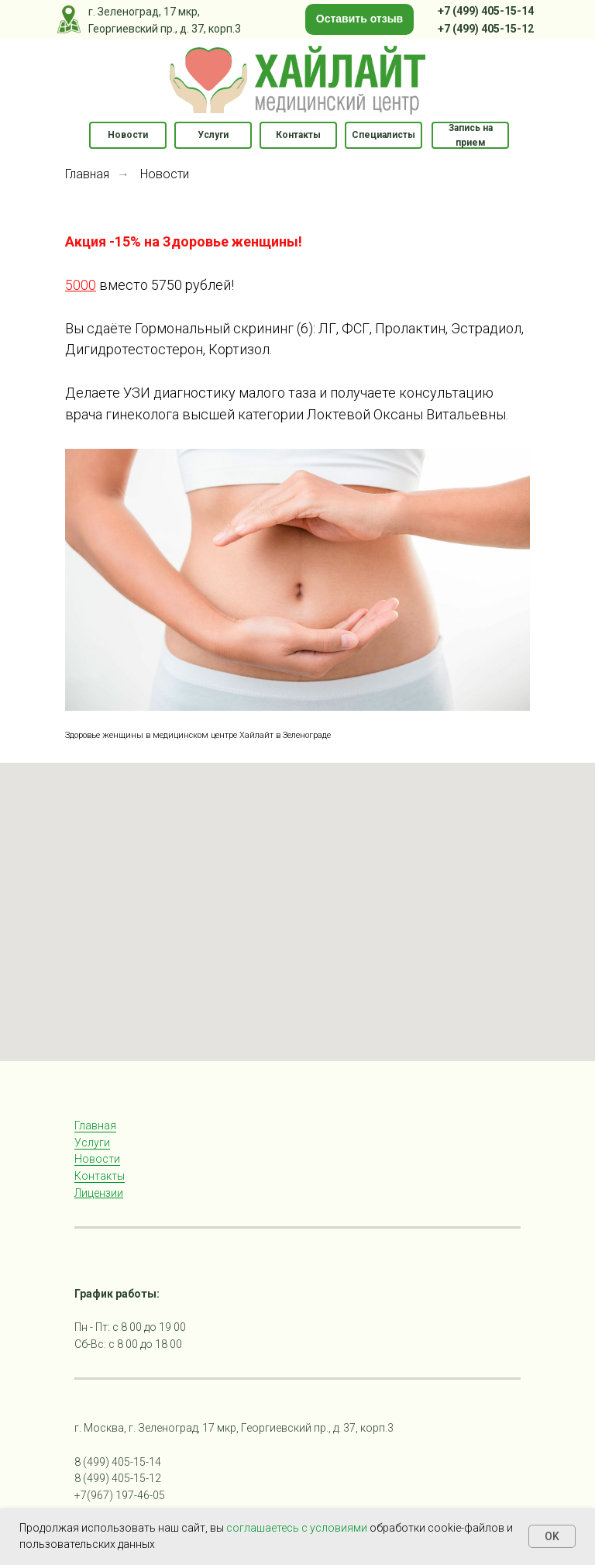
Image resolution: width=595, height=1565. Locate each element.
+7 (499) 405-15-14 (486, 11)
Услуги (92, 1142)
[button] (359, 19)
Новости (164, 174)
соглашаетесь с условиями (298, 1528)
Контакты (99, 1176)
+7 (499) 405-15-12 (486, 28)
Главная (87, 174)
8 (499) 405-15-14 (117, 1462)
